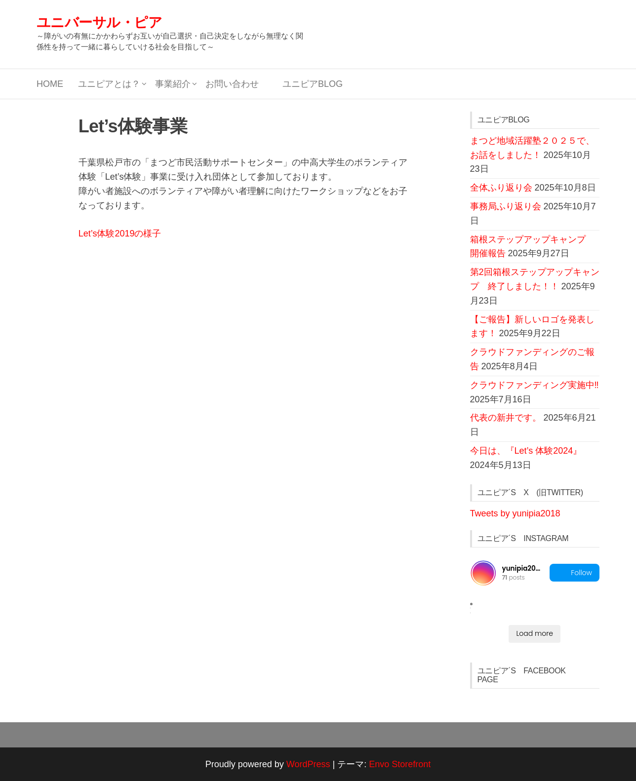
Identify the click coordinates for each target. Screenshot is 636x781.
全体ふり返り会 (501, 188)
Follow (574, 573)
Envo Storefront (400, 764)
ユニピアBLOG (308, 84)
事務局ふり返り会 (505, 206)
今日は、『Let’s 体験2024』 (526, 451)
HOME (50, 84)
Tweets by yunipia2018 (515, 513)
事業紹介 (173, 84)
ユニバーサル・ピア (99, 22)
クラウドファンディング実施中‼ (534, 385)
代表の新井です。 (505, 418)
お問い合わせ (232, 84)
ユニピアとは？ (109, 84)
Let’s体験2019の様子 (120, 233)
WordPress (308, 764)
